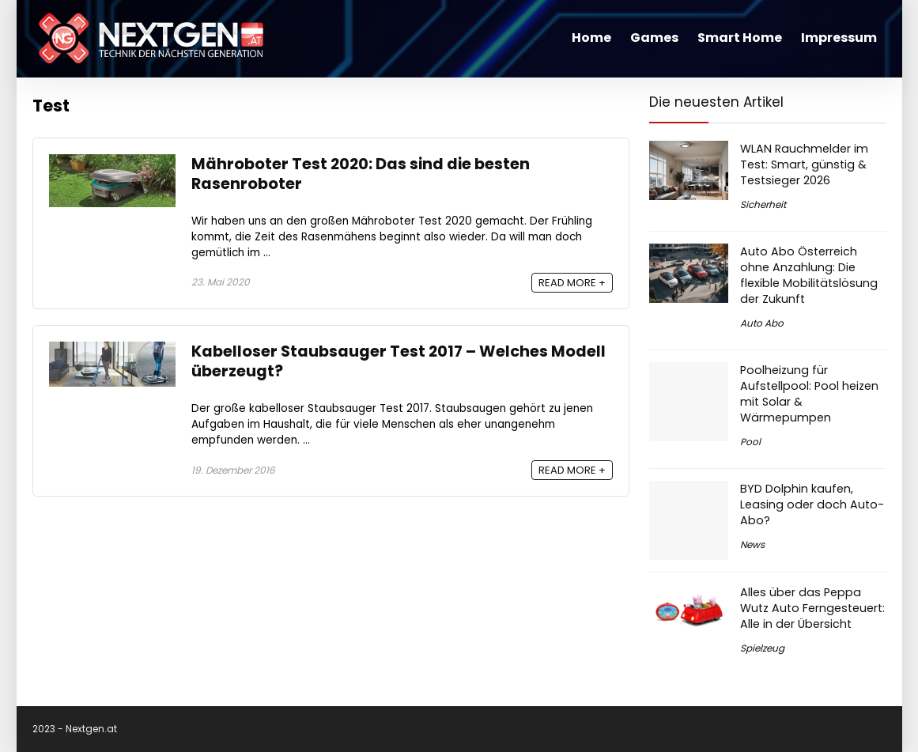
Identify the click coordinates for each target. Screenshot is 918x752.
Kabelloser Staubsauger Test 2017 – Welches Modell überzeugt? (398, 361)
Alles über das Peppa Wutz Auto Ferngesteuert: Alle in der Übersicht (812, 608)
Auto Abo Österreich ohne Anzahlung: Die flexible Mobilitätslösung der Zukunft (809, 275)
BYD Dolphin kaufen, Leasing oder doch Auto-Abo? (812, 504)
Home (591, 37)
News (752, 544)
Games (654, 37)
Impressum (839, 37)
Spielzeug (762, 648)
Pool (750, 441)
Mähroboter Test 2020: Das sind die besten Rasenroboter (360, 174)
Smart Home (739, 37)
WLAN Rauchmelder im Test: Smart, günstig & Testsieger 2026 (804, 164)
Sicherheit (763, 204)
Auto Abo (762, 323)
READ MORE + (572, 282)
